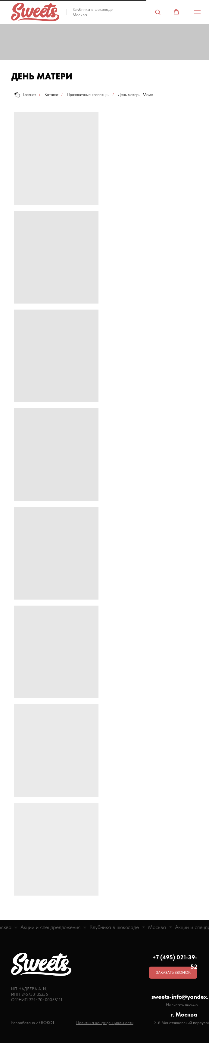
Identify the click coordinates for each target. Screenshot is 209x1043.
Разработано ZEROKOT (33, 1022)
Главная (25, 94)
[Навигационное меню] (197, 12)
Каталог (51, 94)
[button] (158, 12)
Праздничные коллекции (88, 94)
